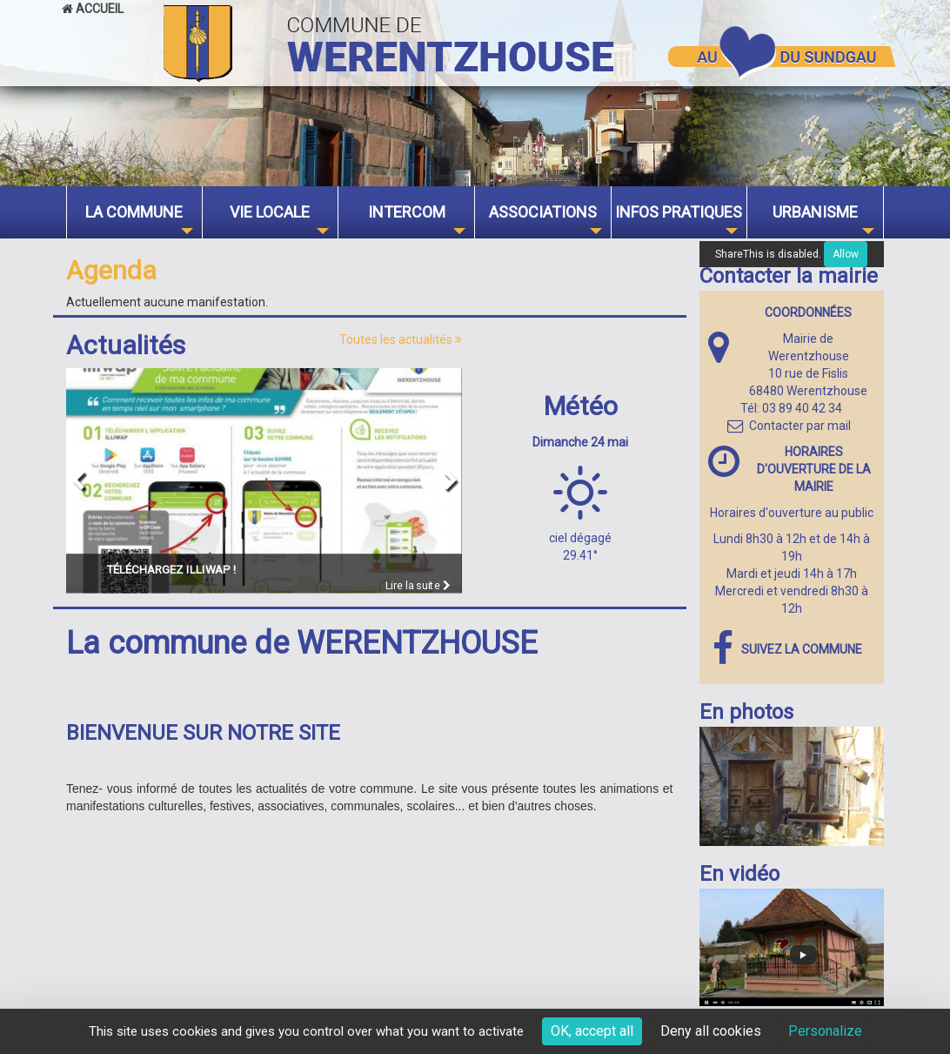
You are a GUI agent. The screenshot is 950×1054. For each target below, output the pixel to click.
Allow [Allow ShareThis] (846, 254)
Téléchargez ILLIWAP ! (171, 569)
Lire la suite (418, 586)
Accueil (93, 9)
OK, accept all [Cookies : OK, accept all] (592, 1031)
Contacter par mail (789, 426)
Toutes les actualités (400, 339)
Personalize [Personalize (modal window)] (825, 1031)
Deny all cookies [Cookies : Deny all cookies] (710, 1031)
